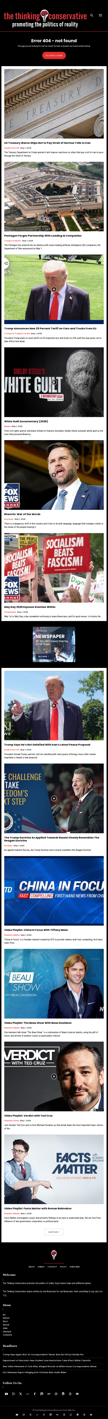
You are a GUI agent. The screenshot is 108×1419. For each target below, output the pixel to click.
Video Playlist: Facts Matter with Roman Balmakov (38, 1208)
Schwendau (10, 612)
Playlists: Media (12, 935)
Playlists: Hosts (11, 1121)
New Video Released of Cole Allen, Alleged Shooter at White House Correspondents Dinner (50, 1366)
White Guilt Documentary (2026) (26, 421)
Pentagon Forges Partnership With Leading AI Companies (42, 235)
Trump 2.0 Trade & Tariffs (17, 333)
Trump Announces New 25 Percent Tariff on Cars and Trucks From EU (50, 328)
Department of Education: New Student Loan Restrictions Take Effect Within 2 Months (47, 1360)
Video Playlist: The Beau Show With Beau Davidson (38, 1023)
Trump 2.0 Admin (12, 241)
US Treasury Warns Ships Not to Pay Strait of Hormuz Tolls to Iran (47, 143)
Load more (54, 1232)
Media (7, 426)
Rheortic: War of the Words (22, 514)
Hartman (8, 519)
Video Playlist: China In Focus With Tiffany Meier (36, 930)
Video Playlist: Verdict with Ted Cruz (28, 1115)
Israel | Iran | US (11, 148)
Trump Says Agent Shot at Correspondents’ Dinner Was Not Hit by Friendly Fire (43, 1354)
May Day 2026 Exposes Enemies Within (30, 607)
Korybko (8, 846)
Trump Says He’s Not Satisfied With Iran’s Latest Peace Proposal (47, 744)
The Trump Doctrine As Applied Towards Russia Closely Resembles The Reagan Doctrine (51, 839)
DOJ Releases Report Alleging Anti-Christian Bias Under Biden (34, 1372)
